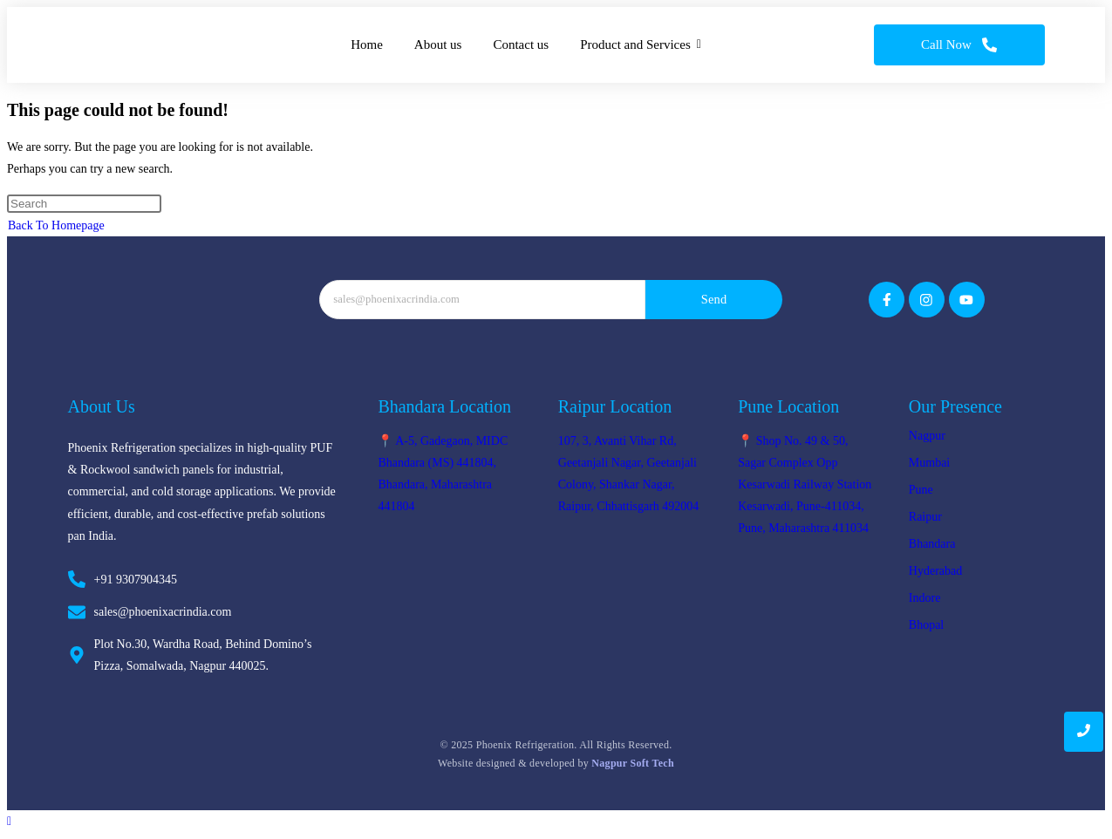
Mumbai (929, 462)
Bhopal (926, 624)
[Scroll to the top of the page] (9, 821)
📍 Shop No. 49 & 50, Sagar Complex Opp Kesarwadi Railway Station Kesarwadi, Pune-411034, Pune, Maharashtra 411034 (804, 484)
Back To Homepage (56, 225)
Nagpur (927, 435)
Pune (921, 489)
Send (713, 299)
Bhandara (932, 543)
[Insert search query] (84, 203)
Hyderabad (935, 570)
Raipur (925, 516)
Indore (925, 597)
